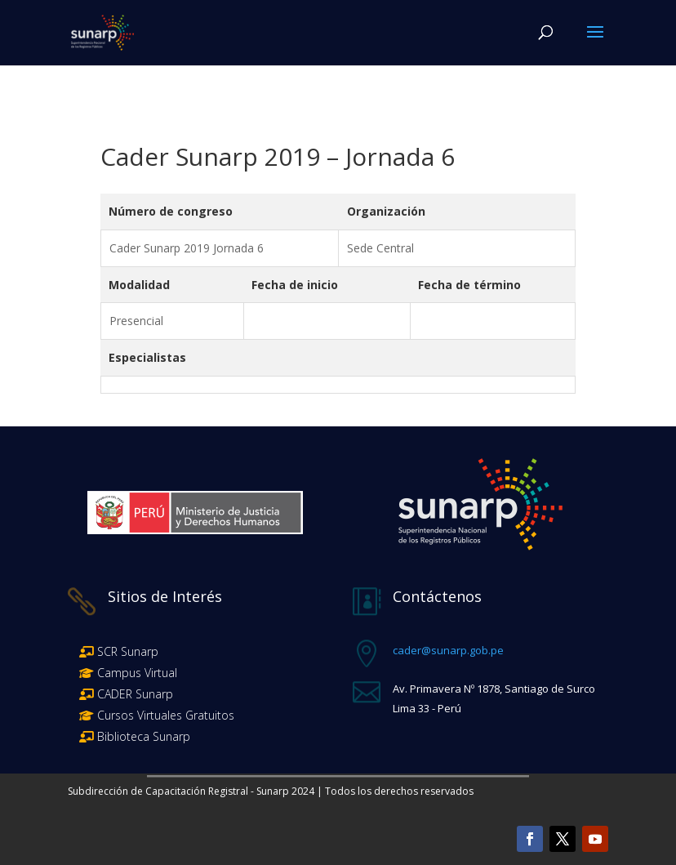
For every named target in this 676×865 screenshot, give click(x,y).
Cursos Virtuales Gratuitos (164, 715)
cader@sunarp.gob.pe (448, 650)
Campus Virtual (135, 672)
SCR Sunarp (127, 651)
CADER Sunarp (135, 694)
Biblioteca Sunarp (143, 736)
